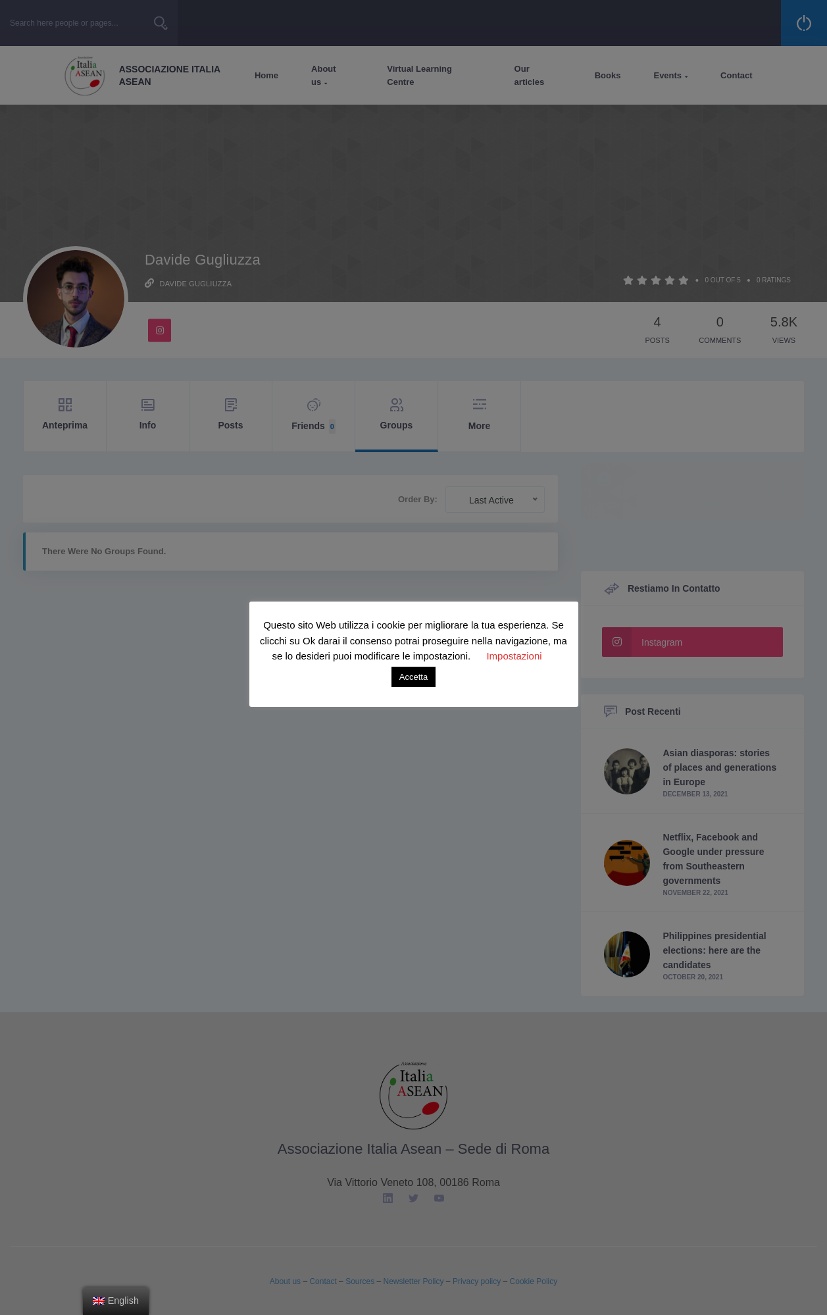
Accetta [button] (413, 677)
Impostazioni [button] (513, 655)
